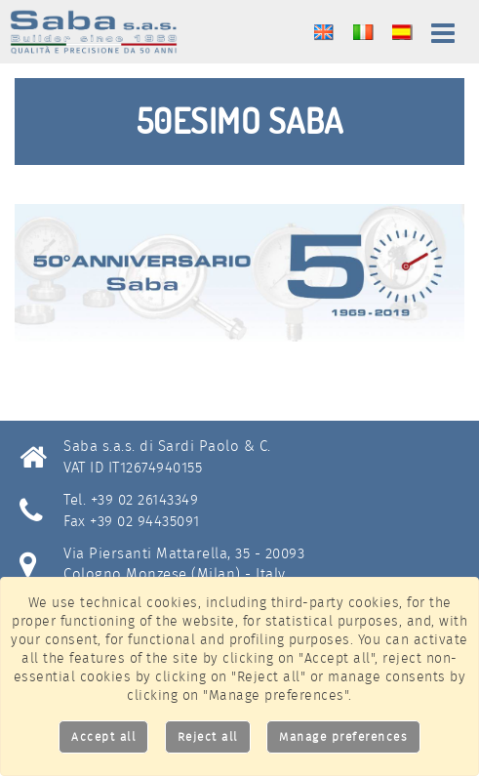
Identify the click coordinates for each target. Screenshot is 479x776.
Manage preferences (343, 736)
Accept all (103, 736)
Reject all (208, 736)
